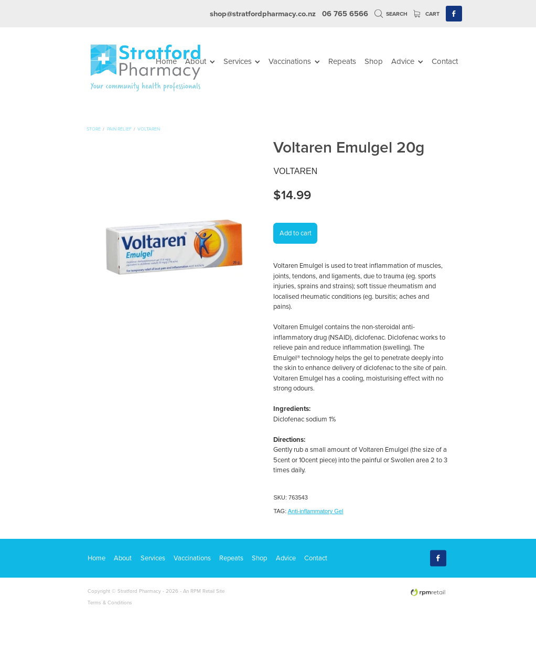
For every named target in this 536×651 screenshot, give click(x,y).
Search (391, 14)
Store (94, 128)
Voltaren (148, 128)
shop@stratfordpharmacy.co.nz (263, 13)
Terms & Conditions (110, 602)
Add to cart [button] (296, 232)
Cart (426, 14)
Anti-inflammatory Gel (316, 511)
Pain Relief (119, 128)
